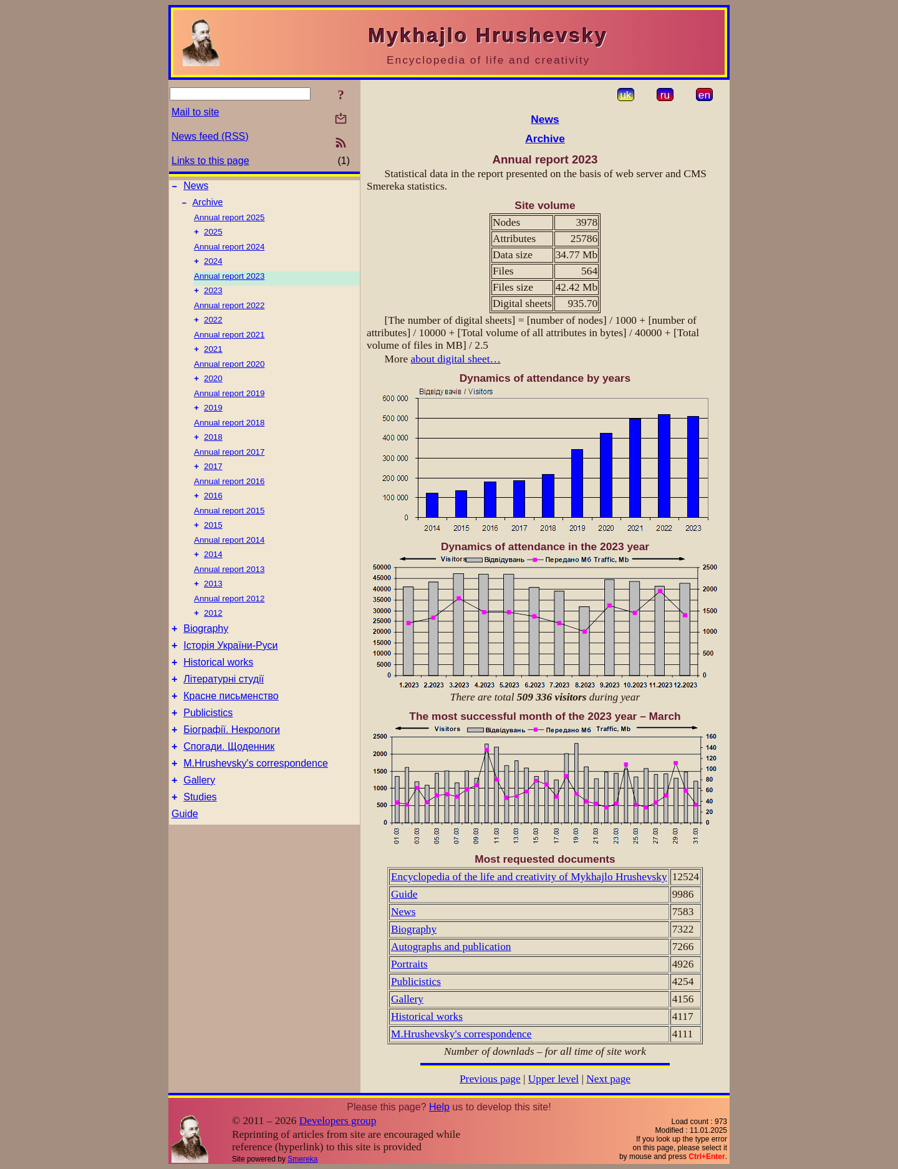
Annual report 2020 (229, 374)
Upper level (553, 1079)
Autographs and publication (451, 947)
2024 (213, 267)
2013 (213, 603)
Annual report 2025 (229, 221)
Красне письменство (231, 726)
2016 (213, 512)
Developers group (338, 1121)
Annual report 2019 (229, 404)
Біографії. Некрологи (231, 764)
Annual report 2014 (229, 557)
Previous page (490, 1079)
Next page (608, 1079)
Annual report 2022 (229, 313)
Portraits (409, 964)
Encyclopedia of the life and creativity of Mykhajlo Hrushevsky (529, 877)
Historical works (218, 689)
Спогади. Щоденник (228, 782)
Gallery (199, 820)
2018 (213, 450)
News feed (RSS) (210, 136)
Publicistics (208, 745)
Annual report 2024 (229, 251)
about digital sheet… (455, 359)
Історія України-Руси (230, 670)
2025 (213, 236)
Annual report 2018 (229, 435)
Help (439, 1107)
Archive (208, 206)
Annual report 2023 (229, 282)
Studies (199, 838)
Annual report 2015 (229, 526)
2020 (213, 389)
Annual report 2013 (229, 588)
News (195, 187)
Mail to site (195, 112)
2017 (213, 481)
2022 (213, 328)
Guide (184, 855)
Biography (205, 651)
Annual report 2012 (229, 618)
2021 (213, 359)
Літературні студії (223, 707)
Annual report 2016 (229, 496)
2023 (213, 298)
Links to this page (210, 160)
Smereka (302, 1159)
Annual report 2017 (229, 465)
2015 (213, 542)
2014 (213, 573)
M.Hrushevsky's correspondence (255, 801)
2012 (213, 634)
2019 (213, 420)
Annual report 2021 (229, 343)
